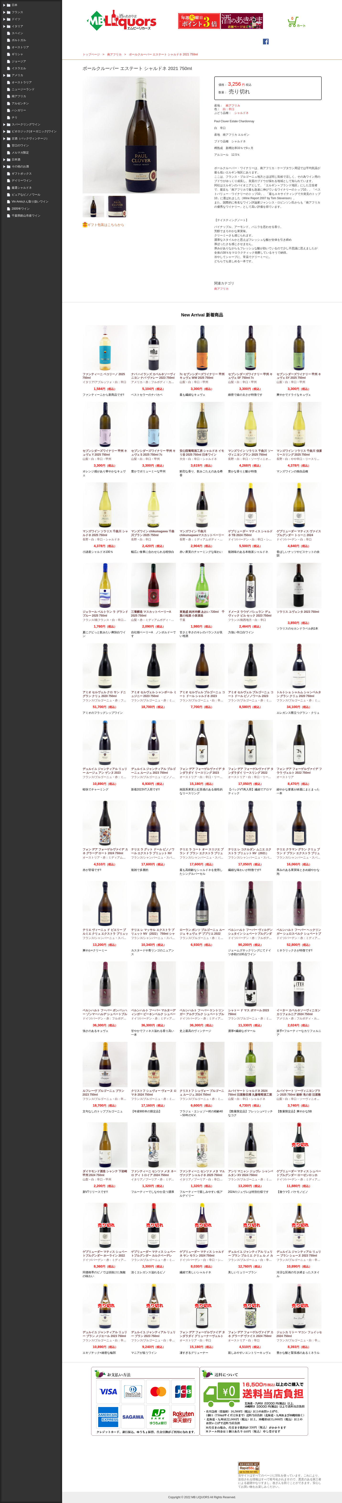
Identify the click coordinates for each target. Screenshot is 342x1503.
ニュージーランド (23, 89)
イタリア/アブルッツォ (97, 382)
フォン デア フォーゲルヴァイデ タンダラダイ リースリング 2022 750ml (250, 772)
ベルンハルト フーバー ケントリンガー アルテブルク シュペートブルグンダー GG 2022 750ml (202, 1014)
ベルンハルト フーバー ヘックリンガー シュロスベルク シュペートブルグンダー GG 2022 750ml (299, 933)
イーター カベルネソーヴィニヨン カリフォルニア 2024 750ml (298, 1012)
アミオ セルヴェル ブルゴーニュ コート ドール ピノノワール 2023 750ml (250, 696)
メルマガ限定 (20, 152)
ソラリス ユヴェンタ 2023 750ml (298, 611)
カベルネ (174, 382)
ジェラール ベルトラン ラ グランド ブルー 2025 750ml (105, 613)
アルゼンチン (20, 103)
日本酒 (16, 159)
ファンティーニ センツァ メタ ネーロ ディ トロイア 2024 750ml (153, 1173)
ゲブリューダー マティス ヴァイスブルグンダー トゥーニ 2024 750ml (299, 535)
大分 (182, 459)
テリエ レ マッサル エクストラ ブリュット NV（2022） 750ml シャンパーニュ (153, 933)
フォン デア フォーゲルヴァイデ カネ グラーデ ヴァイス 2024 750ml (250, 1334)
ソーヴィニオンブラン (265, 459)
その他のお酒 (20, 166)
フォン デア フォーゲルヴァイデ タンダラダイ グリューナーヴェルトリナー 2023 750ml (202, 1336)
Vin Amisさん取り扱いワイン (30, 201)
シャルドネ (241, 113)
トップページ (134, 41)
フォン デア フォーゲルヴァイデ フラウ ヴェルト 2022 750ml (299, 770)
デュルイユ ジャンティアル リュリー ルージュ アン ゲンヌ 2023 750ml (105, 772)
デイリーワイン (22, 180)
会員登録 (235, 3)
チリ (14, 117)
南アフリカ (19, 96)
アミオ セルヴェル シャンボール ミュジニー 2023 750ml (153, 694)
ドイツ (16, 19)
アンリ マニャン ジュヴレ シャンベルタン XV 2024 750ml (250, 1173)
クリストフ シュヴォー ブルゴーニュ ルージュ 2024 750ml (202, 1092)
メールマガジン (170, 41)
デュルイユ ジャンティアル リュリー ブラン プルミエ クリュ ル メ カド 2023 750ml (250, 1255)
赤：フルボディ (155, 382)
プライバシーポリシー (275, 3)
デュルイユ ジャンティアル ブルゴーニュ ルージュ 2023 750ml (153, 770)
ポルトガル (19, 40)
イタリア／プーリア (144, 1179)
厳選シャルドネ (22, 187)
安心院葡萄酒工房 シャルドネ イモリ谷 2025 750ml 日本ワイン (202, 452)
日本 (14, 5)
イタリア (17, 26)
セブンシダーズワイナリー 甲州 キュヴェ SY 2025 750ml (299, 376)
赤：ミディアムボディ (202, 539)
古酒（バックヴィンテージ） (30, 138)
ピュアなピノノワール (26, 194)
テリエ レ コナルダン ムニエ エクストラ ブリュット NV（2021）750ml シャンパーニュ (249, 853)
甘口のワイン (20, 145)
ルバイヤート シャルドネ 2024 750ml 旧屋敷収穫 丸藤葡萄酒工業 (250, 1092)
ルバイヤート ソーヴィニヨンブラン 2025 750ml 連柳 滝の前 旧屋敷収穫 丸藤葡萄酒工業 (299, 1094)
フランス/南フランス (96, 620)
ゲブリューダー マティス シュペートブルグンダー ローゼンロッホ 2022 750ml (299, 1175)
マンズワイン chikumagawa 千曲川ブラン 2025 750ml (152, 533)
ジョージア (19, 61)
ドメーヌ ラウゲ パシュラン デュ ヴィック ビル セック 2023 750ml (250, 613)
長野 (231, 459)
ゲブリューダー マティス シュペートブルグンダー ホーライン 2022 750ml (105, 1255)
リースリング (313, 459)
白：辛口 (228, 109)
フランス (17, 12)
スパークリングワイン (26, 124)
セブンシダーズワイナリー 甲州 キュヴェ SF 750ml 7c (250, 376)
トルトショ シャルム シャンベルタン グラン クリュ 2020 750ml (299, 694)
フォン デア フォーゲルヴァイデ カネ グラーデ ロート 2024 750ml (105, 851)
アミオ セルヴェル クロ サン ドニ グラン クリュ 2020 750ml (104, 694)
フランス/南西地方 (240, 620)
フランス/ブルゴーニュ (97, 700)
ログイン (220, 3)
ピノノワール (172, 777)
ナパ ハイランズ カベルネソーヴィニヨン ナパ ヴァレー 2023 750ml (153, 376)
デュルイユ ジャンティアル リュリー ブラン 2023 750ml (153, 1334)
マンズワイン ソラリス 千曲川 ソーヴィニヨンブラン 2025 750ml (250, 452)
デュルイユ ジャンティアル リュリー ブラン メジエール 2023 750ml (105, 1334)
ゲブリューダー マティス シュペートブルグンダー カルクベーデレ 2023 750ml (153, 1255)
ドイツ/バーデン (238, 539)
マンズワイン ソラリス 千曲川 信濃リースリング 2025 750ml (299, 452)
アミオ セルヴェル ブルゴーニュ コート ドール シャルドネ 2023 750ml (202, 696)
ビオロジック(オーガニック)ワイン (34, 131)
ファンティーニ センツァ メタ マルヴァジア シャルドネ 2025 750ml (202, 1173)
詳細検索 (201, 41)
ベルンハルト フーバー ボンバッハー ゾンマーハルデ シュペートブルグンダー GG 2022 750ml (105, 1014)
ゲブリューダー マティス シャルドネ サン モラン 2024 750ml (202, 1253)
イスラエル (19, 68)
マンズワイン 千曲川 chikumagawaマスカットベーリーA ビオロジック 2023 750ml (202, 535)
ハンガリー (19, 110)
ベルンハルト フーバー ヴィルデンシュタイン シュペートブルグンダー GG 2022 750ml (250, 933)
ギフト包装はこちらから (105, 225)
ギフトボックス (22, 173)
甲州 (205, 382)
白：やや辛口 (293, 459)
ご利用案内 (251, 3)
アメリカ (17, 75)
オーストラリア (22, 82)
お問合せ (298, 3)
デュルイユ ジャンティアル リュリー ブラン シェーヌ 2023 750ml (299, 1253)
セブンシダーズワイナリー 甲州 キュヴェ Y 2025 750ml (105, 452)
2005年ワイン (21, 208)
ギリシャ (17, 54)
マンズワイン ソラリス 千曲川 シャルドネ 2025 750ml (105, 533)
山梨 (182, 382)
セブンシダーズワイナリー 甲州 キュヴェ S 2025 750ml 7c (153, 452)
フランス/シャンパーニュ (147, 857)
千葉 (182, 620)
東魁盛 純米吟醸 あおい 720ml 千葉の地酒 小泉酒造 (202, 613)
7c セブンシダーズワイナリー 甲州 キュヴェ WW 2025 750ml (202, 376)
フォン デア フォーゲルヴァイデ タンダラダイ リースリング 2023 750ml (202, 772)
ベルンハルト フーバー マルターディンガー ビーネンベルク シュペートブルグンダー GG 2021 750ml (153, 1014)
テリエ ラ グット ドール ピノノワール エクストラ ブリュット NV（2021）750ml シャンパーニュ (152, 853)
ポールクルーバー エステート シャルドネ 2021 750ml (163, 54)
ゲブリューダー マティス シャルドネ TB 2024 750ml (250, 533)
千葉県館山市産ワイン (26, 215)
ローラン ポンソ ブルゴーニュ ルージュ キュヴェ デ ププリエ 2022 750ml (202, 933)
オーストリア (20, 47)
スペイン (17, 33)
